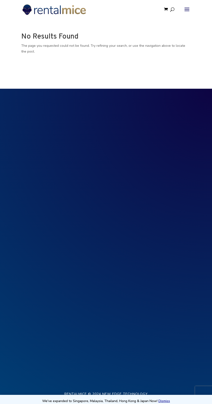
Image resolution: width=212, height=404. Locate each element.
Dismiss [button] (164, 401)
